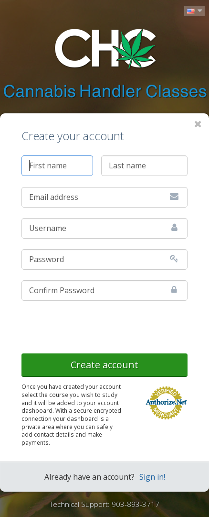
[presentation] (94, 325)
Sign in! (152, 477)
